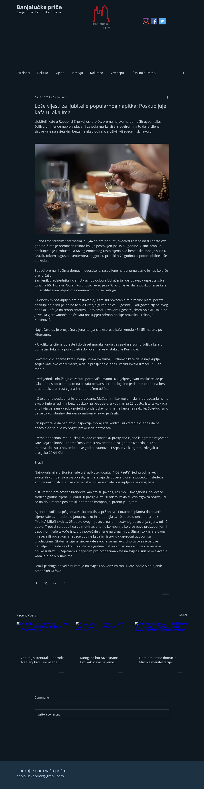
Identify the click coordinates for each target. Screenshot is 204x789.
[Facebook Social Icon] (154, 21)
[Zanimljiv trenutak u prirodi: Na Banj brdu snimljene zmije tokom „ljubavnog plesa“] (43, 636)
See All (183, 615)
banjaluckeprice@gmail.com (40, 776)
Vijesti (59, 73)
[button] (183, 72)
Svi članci (23, 73)
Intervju (77, 73)
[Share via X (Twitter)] (45, 583)
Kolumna (96, 73)
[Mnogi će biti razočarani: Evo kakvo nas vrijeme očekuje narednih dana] (102, 636)
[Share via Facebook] (36, 583)
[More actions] (167, 97)
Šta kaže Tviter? (144, 73)
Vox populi (117, 73)
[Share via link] (63, 583)
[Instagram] (146, 21)
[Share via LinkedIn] (54, 583)
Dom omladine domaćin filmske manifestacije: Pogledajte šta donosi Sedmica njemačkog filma (159, 660)
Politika (42, 73)
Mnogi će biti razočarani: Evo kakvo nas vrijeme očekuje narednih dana (99, 660)
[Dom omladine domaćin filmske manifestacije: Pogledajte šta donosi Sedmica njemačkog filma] (161, 636)
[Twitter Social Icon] (162, 21)
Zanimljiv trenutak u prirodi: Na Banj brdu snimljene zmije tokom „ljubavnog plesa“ (42, 660)
